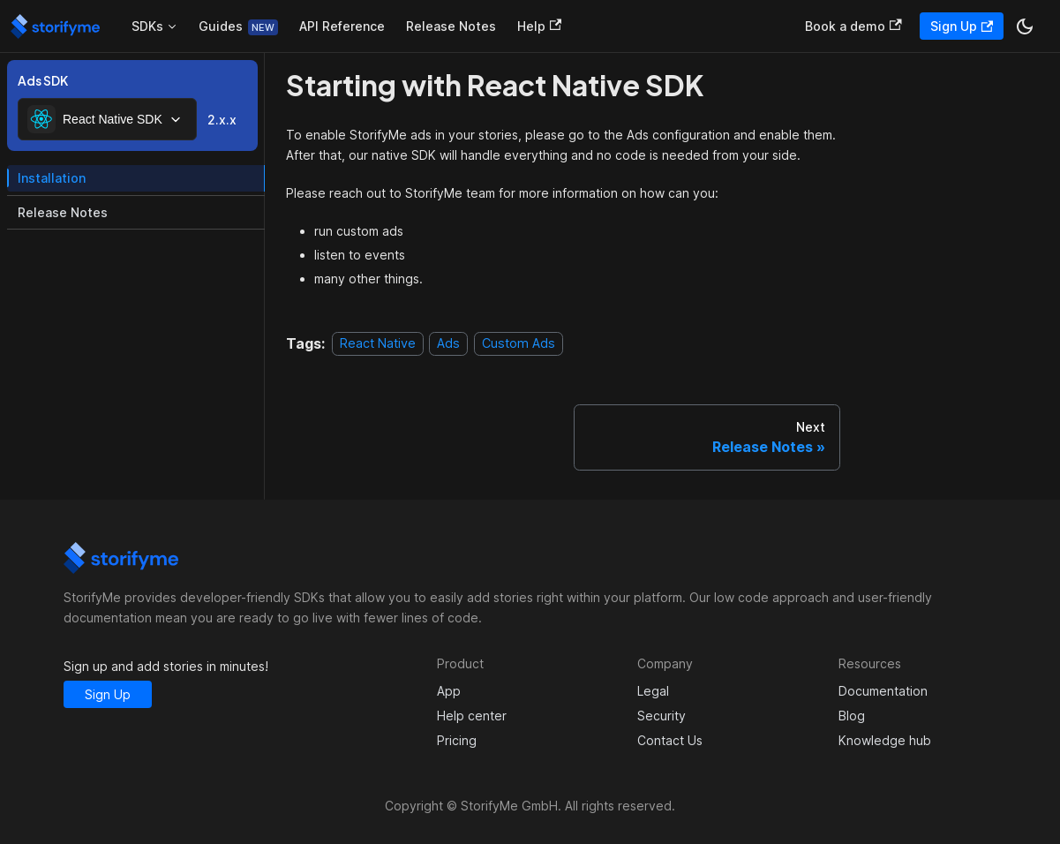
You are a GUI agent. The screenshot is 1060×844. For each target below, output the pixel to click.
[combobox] (107, 119)
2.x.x (222, 119)
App (449, 690)
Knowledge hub (884, 740)
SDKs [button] (147, 26)
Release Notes (451, 26)
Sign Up (961, 26)
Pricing (457, 740)
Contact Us (670, 740)
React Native (378, 343)
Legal (653, 690)
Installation (52, 177)
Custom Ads (518, 343)
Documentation (883, 690)
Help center (472, 715)
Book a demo (853, 26)
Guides (221, 26)
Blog (851, 715)
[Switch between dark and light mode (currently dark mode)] (1025, 26)
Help (539, 26)
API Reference (342, 26)
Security (661, 715)
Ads (448, 343)
